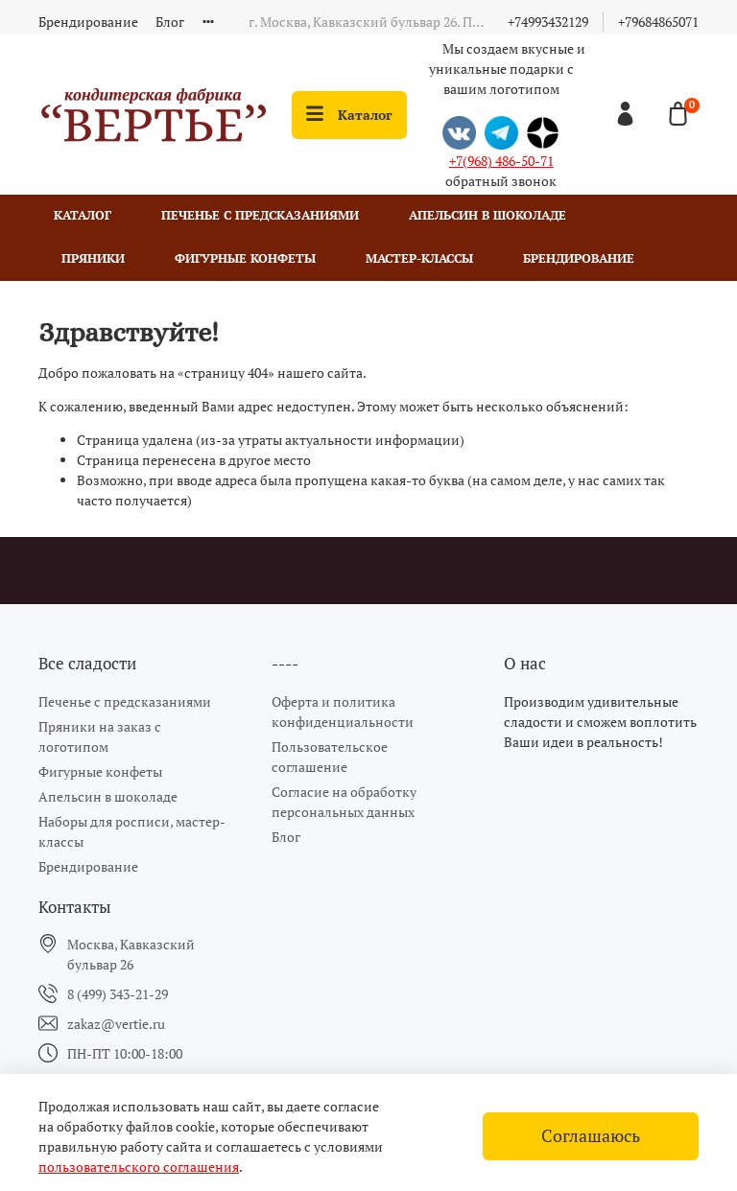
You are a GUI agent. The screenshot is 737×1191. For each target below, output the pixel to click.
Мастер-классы (419, 258)
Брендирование (88, 21)
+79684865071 (658, 21)
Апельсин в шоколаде (487, 215)
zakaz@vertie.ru (116, 1024)
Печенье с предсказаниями (260, 215)
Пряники (93, 258)
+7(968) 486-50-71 (501, 161)
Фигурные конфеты (245, 258)
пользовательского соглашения (138, 1166)
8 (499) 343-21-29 (117, 994)
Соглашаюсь (590, 1136)
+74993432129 (548, 21)
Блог (169, 21)
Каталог (349, 114)
